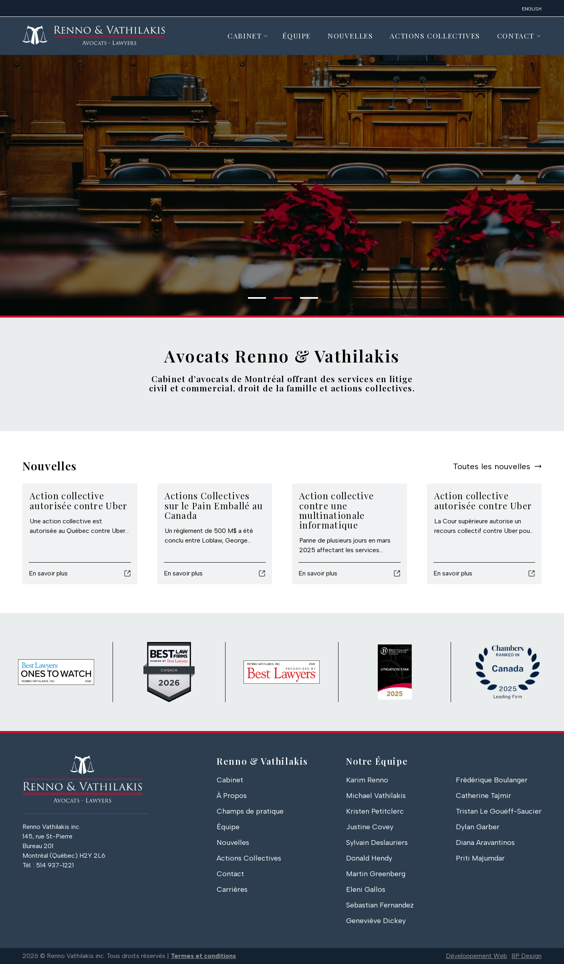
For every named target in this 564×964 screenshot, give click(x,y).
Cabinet (245, 35)
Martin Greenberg (375, 873)
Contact (515, 35)
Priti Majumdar (480, 858)
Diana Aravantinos (485, 842)
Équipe (296, 35)
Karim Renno (367, 780)
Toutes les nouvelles (491, 466)
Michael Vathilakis (376, 795)
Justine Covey (369, 826)
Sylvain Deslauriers (377, 842)
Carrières (232, 889)
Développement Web (476, 956)
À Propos (232, 795)
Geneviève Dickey (376, 920)
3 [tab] (304, 301)
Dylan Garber (478, 826)
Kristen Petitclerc (375, 811)
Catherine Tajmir (483, 795)
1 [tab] (252, 301)
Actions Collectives (435, 35)
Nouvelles (350, 35)
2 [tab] (278, 301)
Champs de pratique (250, 811)
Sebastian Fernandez (380, 905)
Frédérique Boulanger (492, 780)
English (532, 9)
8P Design (527, 956)
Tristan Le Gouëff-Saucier (499, 811)
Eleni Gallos (365, 889)
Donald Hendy (369, 858)
